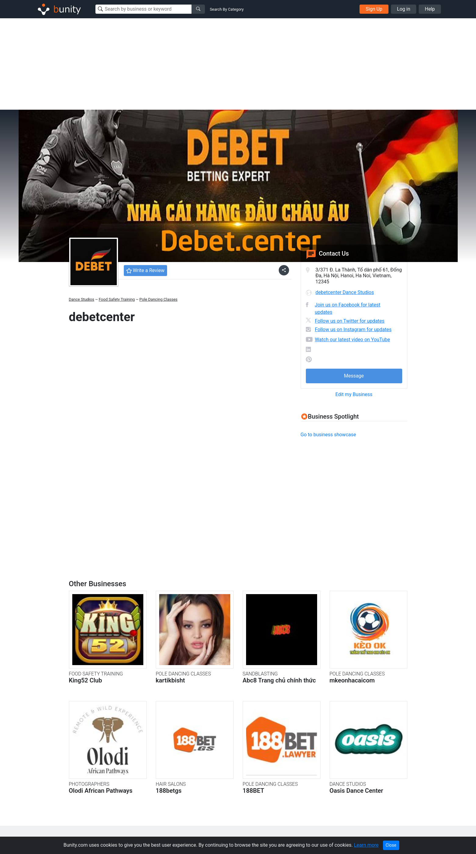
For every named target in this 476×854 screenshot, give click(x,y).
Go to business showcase (328, 435)
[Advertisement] (238, 64)
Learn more (366, 845)
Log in (403, 9)
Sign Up (374, 9)
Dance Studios (81, 299)
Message (354, 376)
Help (430, 9)
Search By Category (227, 9)
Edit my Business (353, 394)
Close (391, 845)
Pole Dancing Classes (158, 299)
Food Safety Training (117, 299)
